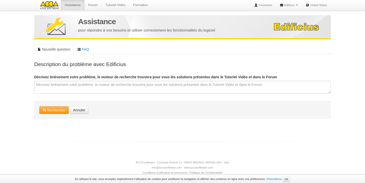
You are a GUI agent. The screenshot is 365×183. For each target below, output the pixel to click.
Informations (274, 178)
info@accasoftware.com (167, 167)
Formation (140, 5)
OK (286, 179)
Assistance (73, 5)
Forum (93, 5)
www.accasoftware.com (198, 167)
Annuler (79, 110)
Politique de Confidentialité (206, 172)
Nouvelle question (54, 49)
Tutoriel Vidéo (115, 5)
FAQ (83, 49)
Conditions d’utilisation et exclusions (164, 172)
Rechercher (54, 110)
